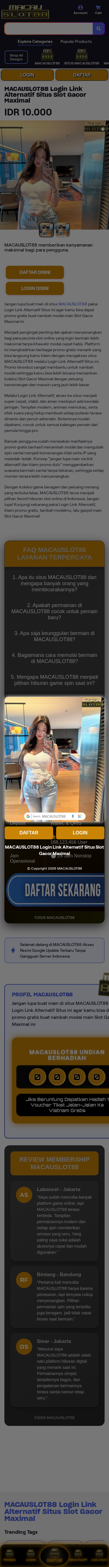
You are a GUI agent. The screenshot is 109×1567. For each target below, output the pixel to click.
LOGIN (80, 832)
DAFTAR (28, 832)
